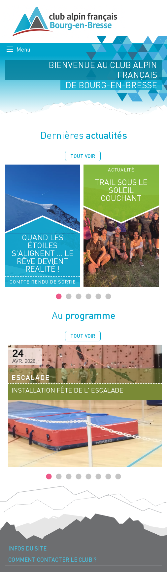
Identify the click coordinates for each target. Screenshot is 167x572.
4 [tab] (88, 296)
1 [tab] (58, 296)
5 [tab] (98, 296)
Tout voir (82, 156)
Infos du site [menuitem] (27, 548)
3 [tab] (78, 296)
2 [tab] (68, 296)
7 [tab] (108, 477)
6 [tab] (108, 296)
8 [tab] (118, 477)
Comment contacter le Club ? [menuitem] (52, 559)
